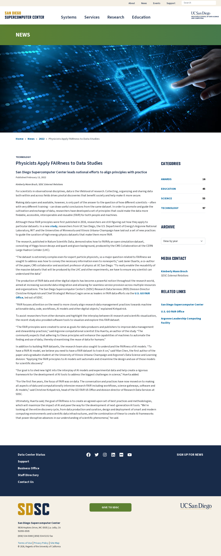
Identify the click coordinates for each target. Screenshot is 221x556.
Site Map (54, 543)
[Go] (218, 3)
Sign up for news (190, 454)
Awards (183, 179)
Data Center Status (31, 454)
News (31, 139)
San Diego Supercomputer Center (182, 304)
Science (183, 198)
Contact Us (26, 482)
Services (92, 17)
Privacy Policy (41, 543)
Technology (183, 208)
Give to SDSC (110, 507)
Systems (69, 17)
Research (115, 17)
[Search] (199, 3)
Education (141, 17)
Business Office (28, 468)
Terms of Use (25, 543)
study (53, 226)
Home (19, 139)
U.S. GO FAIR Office (172, 311)
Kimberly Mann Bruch (174, 271)
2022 (41, 139)
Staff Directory (28, 475)
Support (23, 461)
